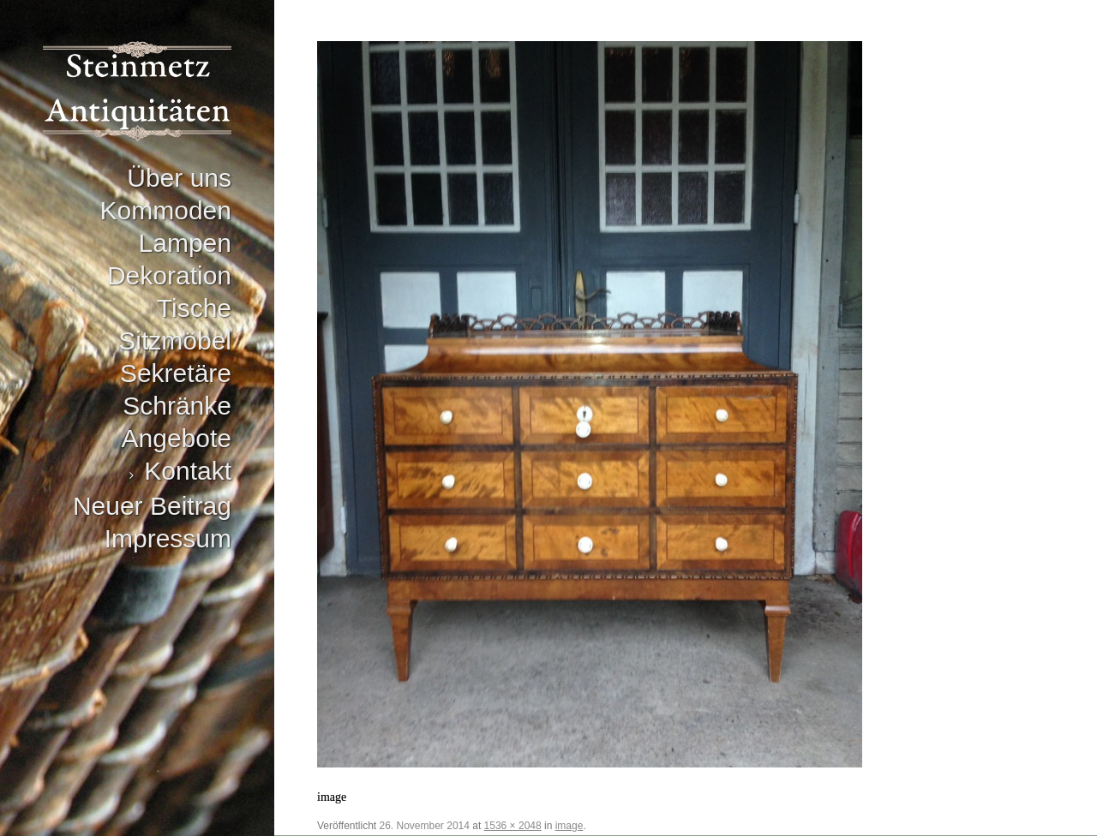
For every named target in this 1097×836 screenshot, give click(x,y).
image (569, 826)
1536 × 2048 (513, 826)
